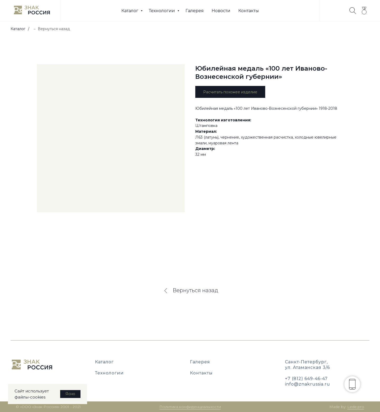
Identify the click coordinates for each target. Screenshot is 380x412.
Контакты (248, 10)
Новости (221, 10)
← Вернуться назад (51, 28)
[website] (353, 11)
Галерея (195, 10)
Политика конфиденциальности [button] (190, 406)
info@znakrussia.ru (307, 384)
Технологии (162, 10)
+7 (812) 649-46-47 (306, 378)
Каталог (130, 10)
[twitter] (364, 11)
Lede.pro (355, 406)
